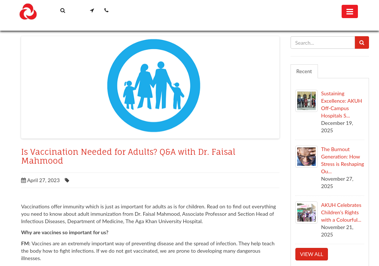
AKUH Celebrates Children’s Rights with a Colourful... (341, 212)
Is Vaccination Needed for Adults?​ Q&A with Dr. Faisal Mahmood (128, 156)
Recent (304, 71)
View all (311, 254)
